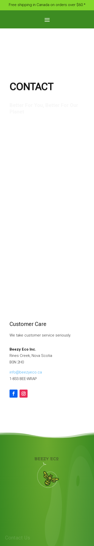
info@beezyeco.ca (26, 372)
